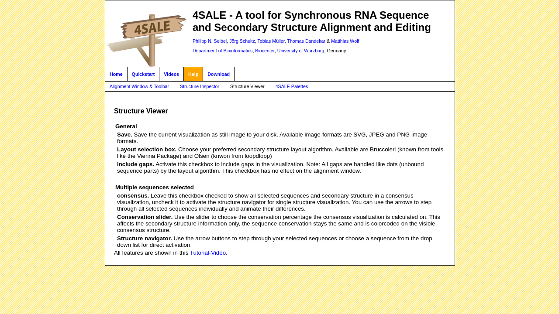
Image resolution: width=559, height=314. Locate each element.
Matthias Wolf (345, 41)
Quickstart (143, 74)
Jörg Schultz (242, 41)
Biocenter (264, 50)
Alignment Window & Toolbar (139, 86)
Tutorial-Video (208, 252)
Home (116, 74)
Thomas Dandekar (306, 41)
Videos (171, 74)
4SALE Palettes (292, 86)
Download (218, 74)
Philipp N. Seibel (210, 41)
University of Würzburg (300, 50)
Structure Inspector (199, 86)
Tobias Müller (271, 41)
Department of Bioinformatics (222, 50)
